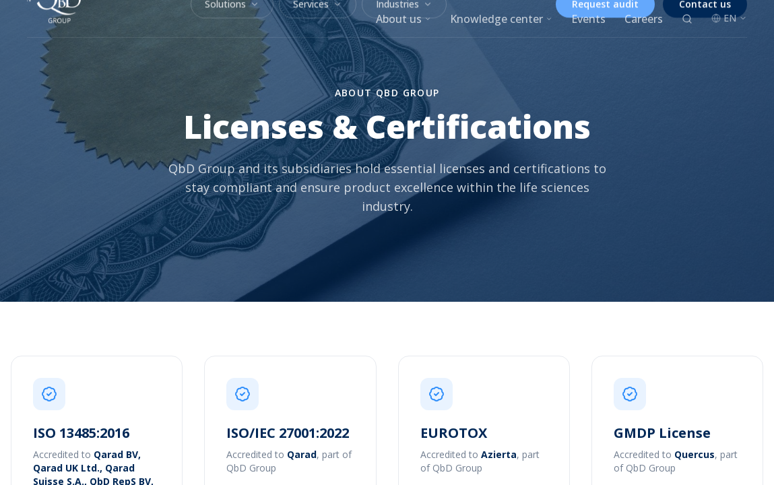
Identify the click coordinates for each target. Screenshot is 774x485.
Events (588, 18)
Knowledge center (501, 18)
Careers (643, 18)
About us (403, 18)
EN (729, 17)
